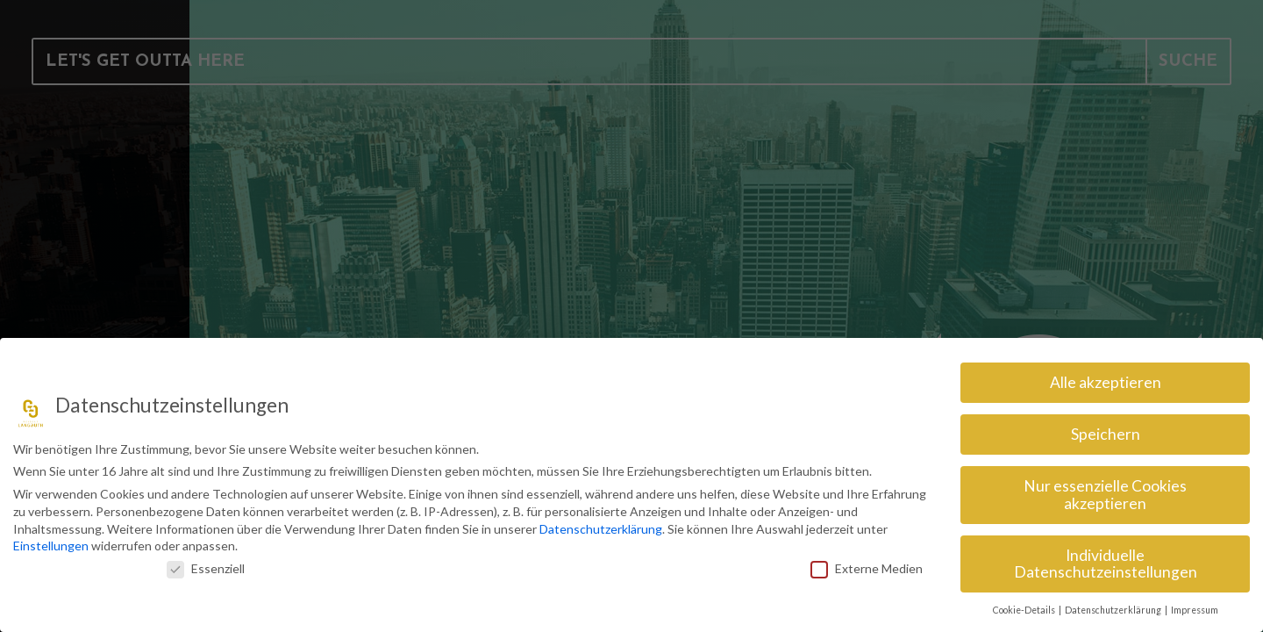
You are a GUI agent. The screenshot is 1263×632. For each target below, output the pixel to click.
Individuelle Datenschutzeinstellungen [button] (1105, 564)
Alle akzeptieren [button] (1105, 382)
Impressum (1194, 610)
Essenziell (206, 568)
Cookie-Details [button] (1025, 610)
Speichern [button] (1105, 434)
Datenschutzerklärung (600, 528)
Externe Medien (866, 568)
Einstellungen (51, 545)
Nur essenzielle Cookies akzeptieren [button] (1105, 495)
